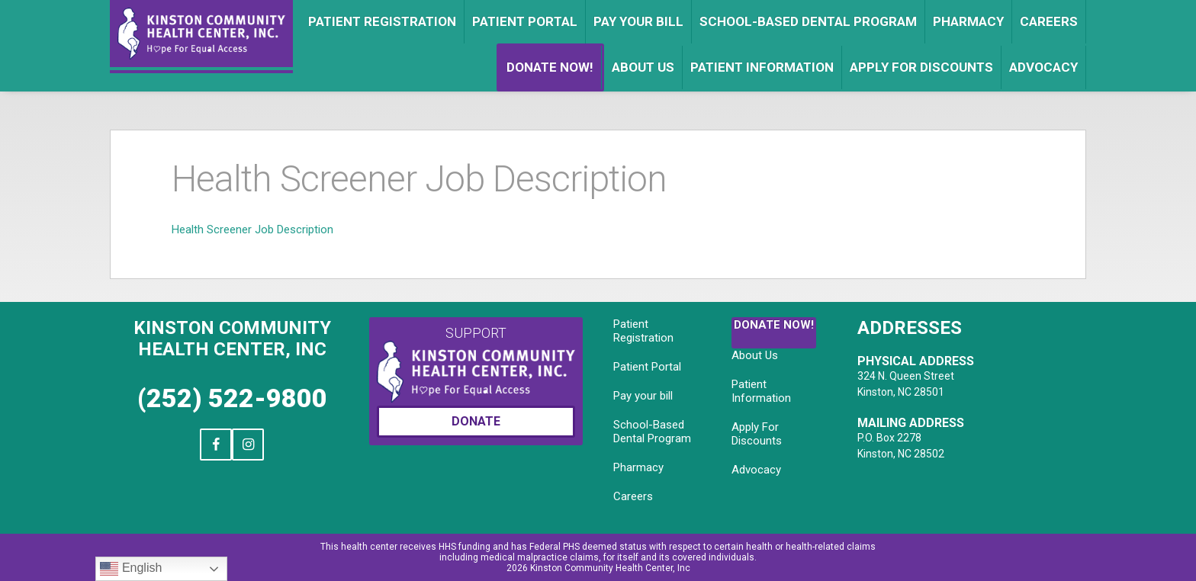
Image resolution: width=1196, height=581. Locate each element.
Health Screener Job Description (252, 229)
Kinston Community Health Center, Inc (232, 338)
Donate (476, 421)
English (131, 569)
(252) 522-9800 (232, 398)
